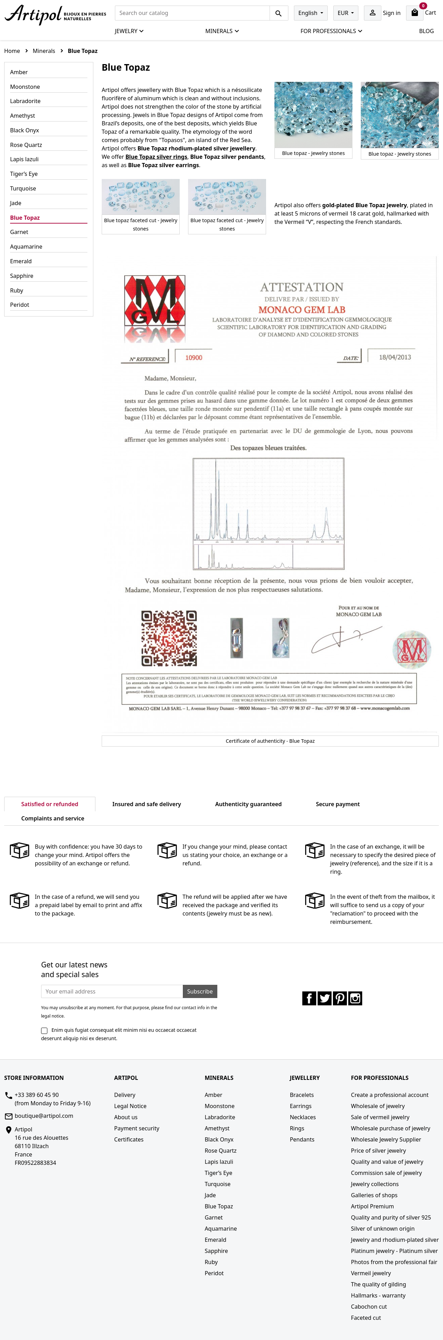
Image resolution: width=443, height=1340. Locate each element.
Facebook (309, 998)
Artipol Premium (372, 1206)
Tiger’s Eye (24, 174)
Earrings (301, 1106)
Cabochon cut (369, 1306)
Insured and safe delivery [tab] (146, 804)
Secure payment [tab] (338, 804)
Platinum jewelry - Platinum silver (394, 1251)
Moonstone (25, 87)
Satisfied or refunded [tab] (49, 804)
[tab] (118, 814)
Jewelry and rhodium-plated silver (395, 1240)
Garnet (19, 232)
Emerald (21, 261)
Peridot (19, 305)
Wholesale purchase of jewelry (390, 1128)
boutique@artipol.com (44, 1116)
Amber (19, 72)
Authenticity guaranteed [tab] (248, 804)
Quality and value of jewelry (387, 1162)
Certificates (128, 1139)
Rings (297, 1128)
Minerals (222, 31)
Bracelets (302, 1095)
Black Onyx (24, 130)
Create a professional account (390, 1095)
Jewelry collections (375, 1184)
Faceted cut (366, 1318)
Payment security (137, 1128)
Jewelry (129, 31)
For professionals (332, 31)
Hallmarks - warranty (378, 1295)
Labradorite (25, 101)
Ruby (16, 290)
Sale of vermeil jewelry (380, 1117)
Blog (426, 31)
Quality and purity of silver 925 (391, 1217)
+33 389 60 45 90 (37, 1095)
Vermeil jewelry (371, 1273)
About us (126, 1117)
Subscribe (200, 991)
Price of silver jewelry (378, 1150)
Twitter (325, 998)
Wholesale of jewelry (378, 1106)
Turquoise (23, 188)
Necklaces (303, 1117)
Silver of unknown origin (383, 1228)
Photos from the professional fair (394, 1262)
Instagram (355, 998)
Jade (15, 203)
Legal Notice (130, 1106)
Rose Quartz (26, 145)
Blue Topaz (25, 217)
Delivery (124, 1095)
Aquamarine (26, 246)
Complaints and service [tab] (52, 818)
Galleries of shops (374, 1195)
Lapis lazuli (24, 159)
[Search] (192, 13)
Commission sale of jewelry (386, 1173)
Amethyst (22, 115)
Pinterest (340, 998)
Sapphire (21, 276)
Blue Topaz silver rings (156, 157)
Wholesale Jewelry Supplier (386, 1139)
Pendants (302, 1139)
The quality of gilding (378, 1284)
